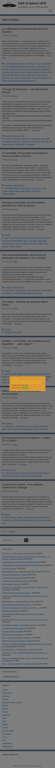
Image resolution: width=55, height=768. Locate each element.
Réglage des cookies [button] (16, 387)
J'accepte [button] (25, 387)
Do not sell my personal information (19, 385)
